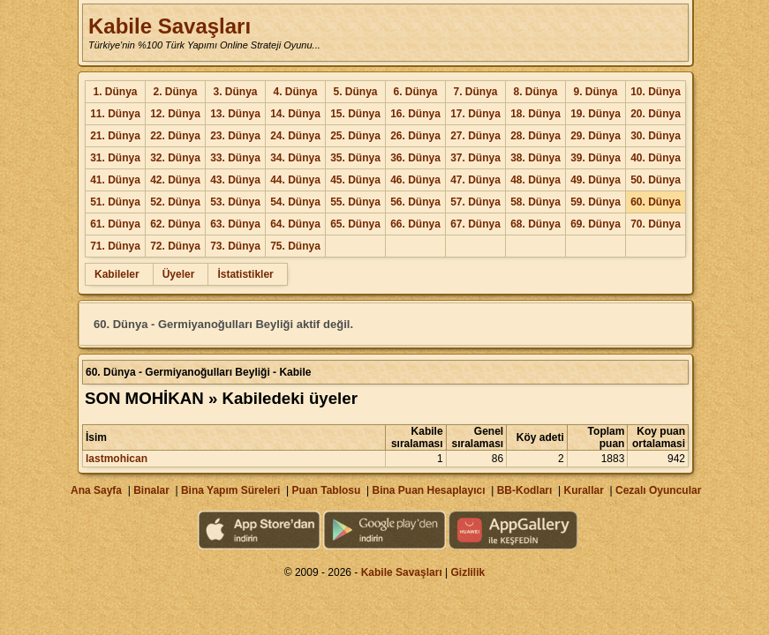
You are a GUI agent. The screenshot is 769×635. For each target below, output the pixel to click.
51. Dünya (115, 202)
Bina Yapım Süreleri (231, 490)
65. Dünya (355, 224)
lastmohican (116, 458)
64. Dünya (295, 224)
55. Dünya (355, 202)
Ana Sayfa (96, 490)
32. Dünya (175, 158)
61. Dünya (115, 224)
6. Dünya (415, 92)
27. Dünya (475, 136)
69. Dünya (595, 224)
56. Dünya (415, 202)
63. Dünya (235, 224)
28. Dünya (535, 136)
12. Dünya (175, 114)
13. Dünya (235, 114)
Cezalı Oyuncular (658, 490)
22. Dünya (175, 136)
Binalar (151, 490)
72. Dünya (175, 246)
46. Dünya (415, 180)
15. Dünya (355, 114)
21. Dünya (115, 136)
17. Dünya (475, 114)
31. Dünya (115, 158)
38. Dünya (535, 158)
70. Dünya (655, 224)
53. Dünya (235, 202)
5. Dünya (355, 92)
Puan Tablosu (326, 490)
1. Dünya (115, 92)
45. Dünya (355, 180)
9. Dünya (595, 92)
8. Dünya (535, 92)
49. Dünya (595, 180)
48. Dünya (535, 180)
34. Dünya (295, 158)
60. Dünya (655, 202)
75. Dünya (295, 246)
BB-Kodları (525, 490)
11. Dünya (115, 114)
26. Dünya (415, 136)
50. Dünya (655, 180)
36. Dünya (415, 158)
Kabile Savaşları (169, 26)
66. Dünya (415, 224)
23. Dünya (235, 136)
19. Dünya (595, 114)
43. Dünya (235, 180)
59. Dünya (595, 202)
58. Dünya (535, 202)
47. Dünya (475, 180)
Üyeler (178, 274)
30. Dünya (655, 136)
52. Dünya (175, 202)
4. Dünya (295, 92)
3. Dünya (235, 92)
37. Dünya (475, 158)
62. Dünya (175, 224)
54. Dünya (295, 202)
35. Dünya (355, 158)
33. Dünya (235, 158)
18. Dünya (535, 114)
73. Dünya (235, 246)
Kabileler (116, 274)
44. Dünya (295, 180)
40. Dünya (655, 158)
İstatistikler (245, 274)
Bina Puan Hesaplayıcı (429, 490)
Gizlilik (468, 572)
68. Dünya (535, 224)
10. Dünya (655, 92)
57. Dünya (475, 202)
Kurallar (583, 490)
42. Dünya (175, 180)
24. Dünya (295, 136)
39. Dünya (595, 158)
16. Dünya (415, 114)
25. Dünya (355, 136)
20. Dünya (655, 114)
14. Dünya (295, 114)
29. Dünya (595, 136)
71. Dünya (115, 246)
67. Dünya (475, 224)
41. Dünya (115, 180)
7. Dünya (475, 92)
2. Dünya (175, 92)
